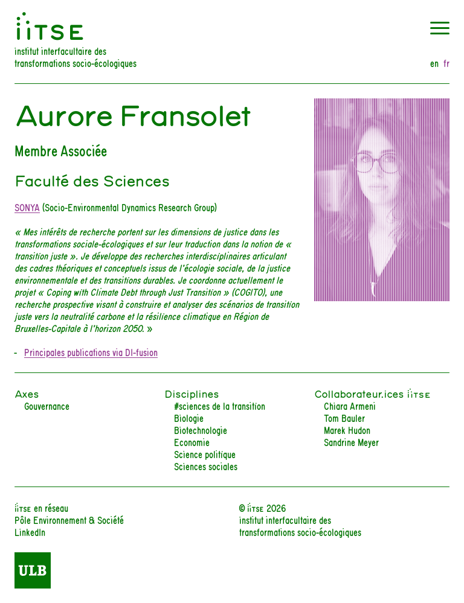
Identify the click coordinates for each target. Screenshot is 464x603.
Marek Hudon (347, 429)
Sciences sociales (205, 466)
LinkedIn (29, 531)
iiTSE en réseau (41, 507)
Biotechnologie (200, 429)
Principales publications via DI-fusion (91, 351)
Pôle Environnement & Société (69, 519)
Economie (192, 441)
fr (446, 63)
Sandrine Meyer (351, 441)
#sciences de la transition (219, 405)
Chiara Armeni (350, 405)
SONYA (27, 207)
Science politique (205, 453)
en (434, 63)
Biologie (189, 417)
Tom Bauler (344, 417)
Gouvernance (46, 405)
